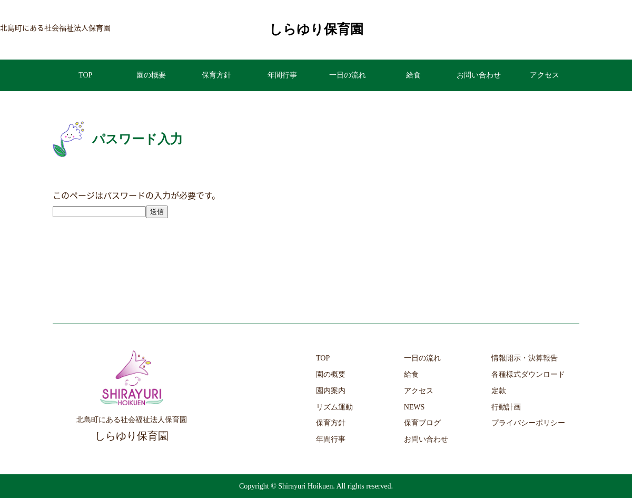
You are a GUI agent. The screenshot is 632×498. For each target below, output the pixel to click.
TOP (85, 75)
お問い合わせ (479, 75)
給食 (413, 75)
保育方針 (216, 75)
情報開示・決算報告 (524, 358)
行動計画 (506, 407)
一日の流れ (347, 75)
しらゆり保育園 (316, 29)
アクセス (544, 75)
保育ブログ (422, 423)
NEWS (414, 407)
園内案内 (330, 391)
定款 (498, 391)
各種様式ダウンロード (528, 374)
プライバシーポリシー (528, 423)
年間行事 (282, 75)
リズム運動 (334, 407)
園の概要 (151, 75)
